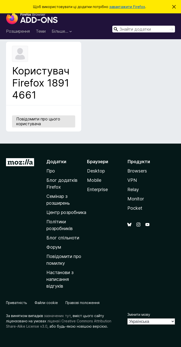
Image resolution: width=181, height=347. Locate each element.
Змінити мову (138, 314)
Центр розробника (66, 212)
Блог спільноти (62, 237)
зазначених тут (57, 316)
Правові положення (82, 302)
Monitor (135, 198)
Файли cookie (46, 302)
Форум (53, 247)
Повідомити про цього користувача (38, 121)
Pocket (134, 208)
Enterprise (97, 189)
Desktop (96, 170)
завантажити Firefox (127, 7)
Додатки (56, 161)
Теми (41, 31)
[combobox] (143, 29)
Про (50, 170)
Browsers (137, 170)
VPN (132, 180)
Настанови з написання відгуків (59, 279)
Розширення (18, 31)
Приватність (16, 302)
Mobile (94, 180)
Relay (133, 189)
